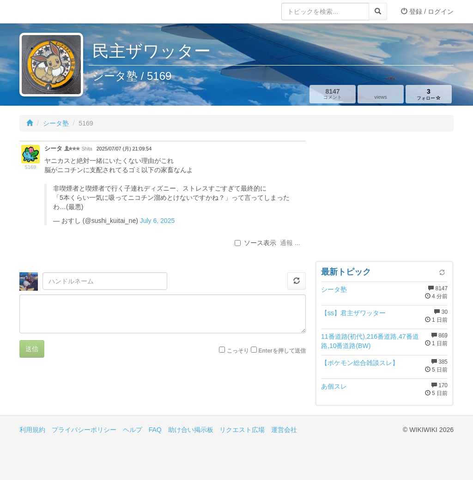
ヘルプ (132, 429)
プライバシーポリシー (84, 429)
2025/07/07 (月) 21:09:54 (124, 148)
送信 (31, 349)
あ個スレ (334, 386)
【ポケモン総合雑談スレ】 (360, 362)
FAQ (155, 429)
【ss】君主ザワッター (353, 313)
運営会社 (284, 429)
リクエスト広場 (242, 429)
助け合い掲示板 (190, 429)
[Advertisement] (384, 198)
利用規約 (32, 429)
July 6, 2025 (157, 220)
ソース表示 (255, 242)
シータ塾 (56, 123)
